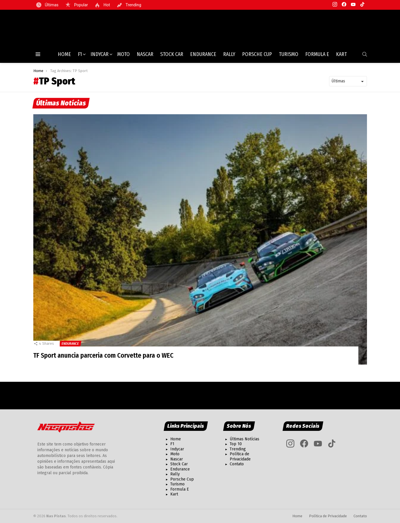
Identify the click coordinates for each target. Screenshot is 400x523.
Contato (237, 464)
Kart (341, 56)
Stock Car (171, 56)
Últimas (51, 5)
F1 (80, 56)
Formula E (317, 56)
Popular (80, 5)
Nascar (145, 56)
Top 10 (236, 443)
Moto (123, 56)
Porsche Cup (257, 56)
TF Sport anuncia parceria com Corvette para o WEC (105, 358)
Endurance (203, 56)
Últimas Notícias (244, 439)
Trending (133, 5)
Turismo (288, 56)
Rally (229, 56)
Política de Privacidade (240, 457)
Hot (106, 5)
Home (64, 56)
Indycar (99, 56)
